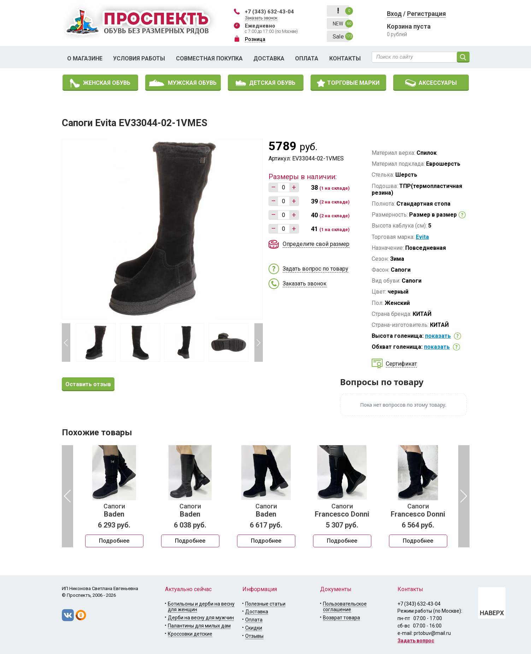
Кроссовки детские (190, 634)
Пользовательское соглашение (345, 607)
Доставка (268, 58)
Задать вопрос (415, 640)
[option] (114, 496)
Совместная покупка (209, 58)
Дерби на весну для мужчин (201, 617)
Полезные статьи (265, 604)
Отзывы (254, 636)
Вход (394, 13)
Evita (422, 237)
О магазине (84, 58)
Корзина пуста (409, 26)
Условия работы (139, 58)
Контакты (345, 58)
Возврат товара (341, 617)
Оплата (306, 58)
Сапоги (114, 510)
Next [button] (258, 342)
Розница (255, 39)
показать (438, 335)
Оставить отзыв (88, 384)
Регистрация (426, 13)
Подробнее (114, 540)
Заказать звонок (261, 18)
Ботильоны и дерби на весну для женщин (201, 607)
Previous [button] (66, 342)
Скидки (253, 628)
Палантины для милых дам (199, 626)
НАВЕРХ (492, 613)
